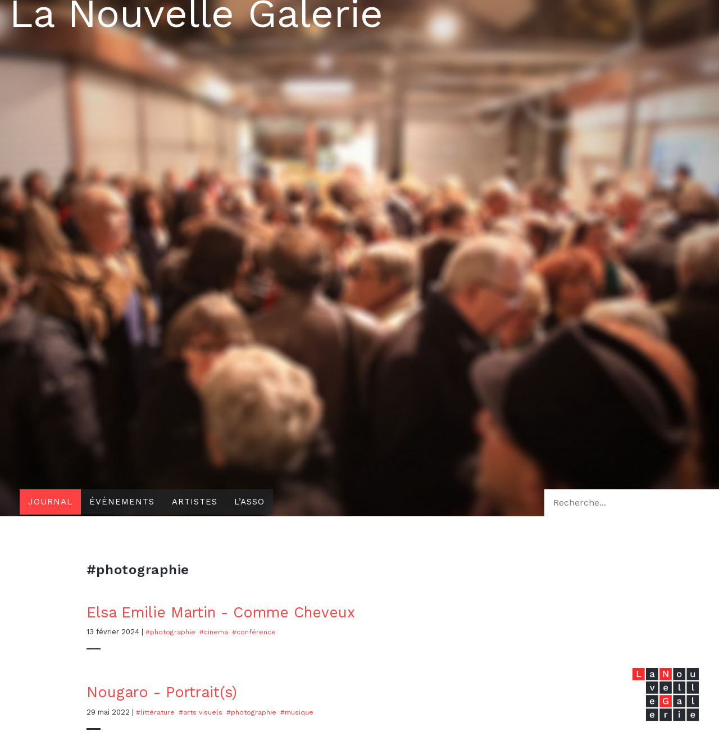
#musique (303, 711)
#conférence (256, 632)
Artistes (202, 502)
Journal (52, 502)
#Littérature (156, 711)
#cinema (215, 632)
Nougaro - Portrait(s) (167, 692)
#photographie (171, 632)
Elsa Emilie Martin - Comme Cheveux (232, 612)
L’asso (260, 502)
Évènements (126, 502)
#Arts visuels (203, 711)
